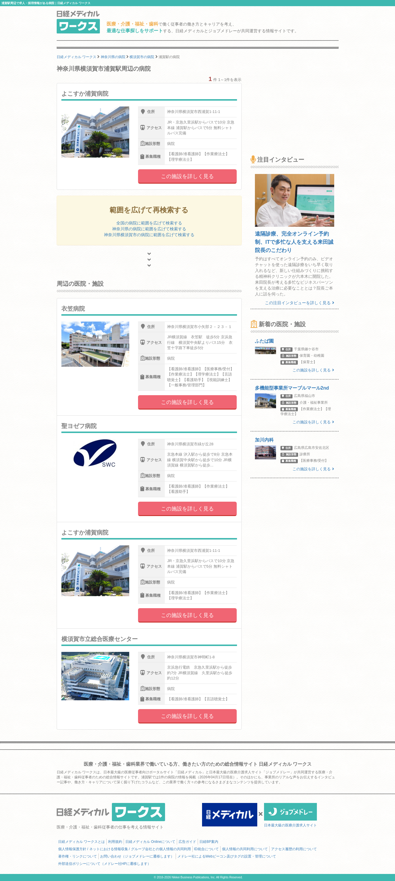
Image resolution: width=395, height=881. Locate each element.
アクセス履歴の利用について (294, 849)
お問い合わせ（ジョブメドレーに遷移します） (137, 856)
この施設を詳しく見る (187, 176)
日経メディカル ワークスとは (81, 842)
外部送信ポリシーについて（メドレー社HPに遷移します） (104, 864)
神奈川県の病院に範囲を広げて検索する (149, 228)
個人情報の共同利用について (245, 849)
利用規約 (115, 842)
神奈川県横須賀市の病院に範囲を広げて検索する (149, 234)
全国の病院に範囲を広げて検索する (149, 223)
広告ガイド (187, 842)
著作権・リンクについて (77, 856)
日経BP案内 (208, 842)
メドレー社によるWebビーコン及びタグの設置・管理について (226, 856)
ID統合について (206, 849)
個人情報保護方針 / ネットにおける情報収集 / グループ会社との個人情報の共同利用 (124, 849)
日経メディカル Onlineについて (150, 842)
